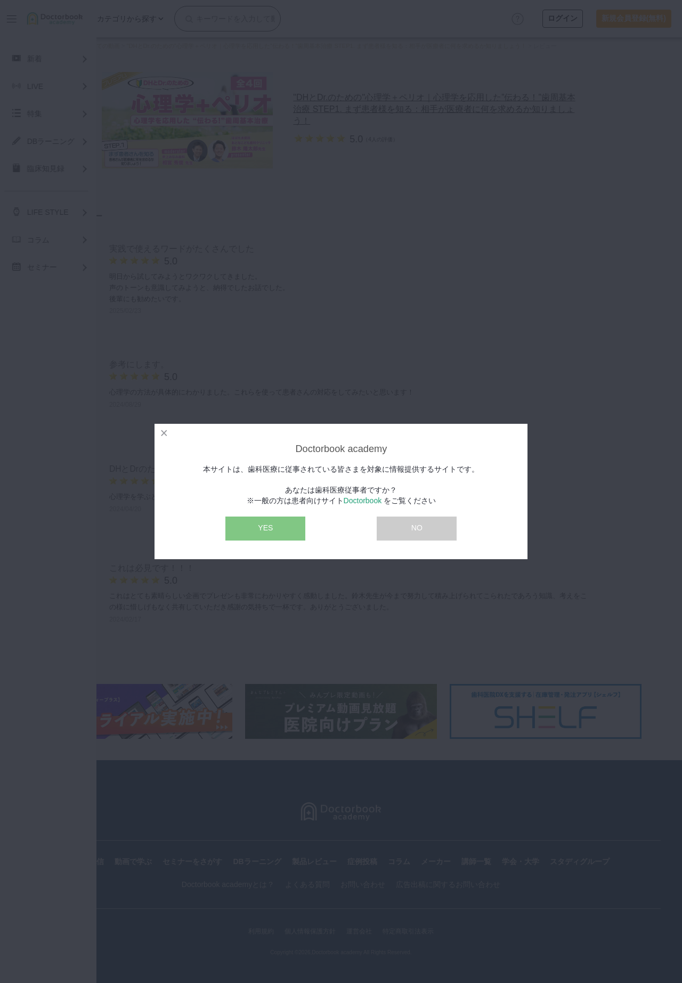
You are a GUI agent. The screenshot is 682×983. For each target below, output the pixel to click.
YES (265, 527)
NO (417, 527)
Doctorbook (363, 500)
